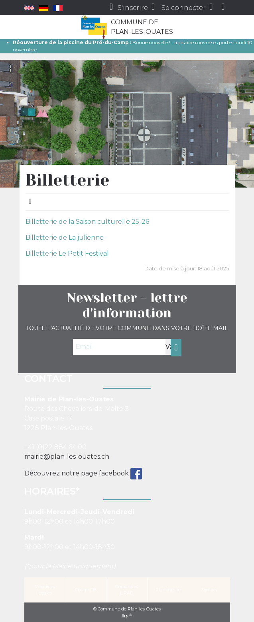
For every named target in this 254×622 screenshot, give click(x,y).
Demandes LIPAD (126, 590)
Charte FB (85, 590)
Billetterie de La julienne (65, 237)
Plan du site (168, 590)
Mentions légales (45, 590)
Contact (209, 590)
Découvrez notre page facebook (77, 473)
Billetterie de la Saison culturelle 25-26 (87, 221)
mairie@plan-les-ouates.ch (66, 456)
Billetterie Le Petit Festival (67, 253)
